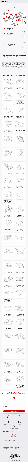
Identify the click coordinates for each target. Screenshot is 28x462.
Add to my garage (14, 411)
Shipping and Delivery (19, 450)
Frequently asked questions (8, 447)
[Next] (16, 4)
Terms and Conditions (19, 447)
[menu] (26, 1)
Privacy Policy (17, 448)
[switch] (9, 10)
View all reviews (14, 436)
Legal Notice (17, 449)
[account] (21, 1)
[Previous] (12, 4)
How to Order (5, 448)
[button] (14, 398)
